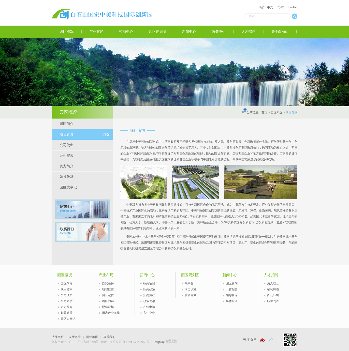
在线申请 (149, 307)
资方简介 (66, 166)
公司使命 (66, 145)
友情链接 (75, 337)
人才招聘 (248, 31)
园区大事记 (68, 187)
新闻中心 (189, 31)
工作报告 (232, 289)
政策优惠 (149, 301)
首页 (264, 112)
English (292, 7)
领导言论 (232, 295)
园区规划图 (157, 31)
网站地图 (92, 337)
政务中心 (219, 31)
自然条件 (108, 283)
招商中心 (126, 31)
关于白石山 (280, 31)
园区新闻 (232, 283)
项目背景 (66, 134)
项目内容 (108, 301)
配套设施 (108, 307)
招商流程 (149, 295)
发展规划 (190, 295)
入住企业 (149, 313)
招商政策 (149, 289)
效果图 (189, 283)
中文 (270, 7)
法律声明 (57, 337)
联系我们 (109, 337)
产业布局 (96, 31)
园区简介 (66, 124)
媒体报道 (232, 301)
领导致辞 (66, 177)
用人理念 (273, 283)
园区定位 (108, 295)
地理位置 (108, 289)
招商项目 (149, 283)
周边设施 (190, 289)
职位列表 (273, 301)
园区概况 (66, 31)
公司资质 (66, 155)
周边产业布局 (111, 313)
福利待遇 (273, 289)
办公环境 (273, 295)
